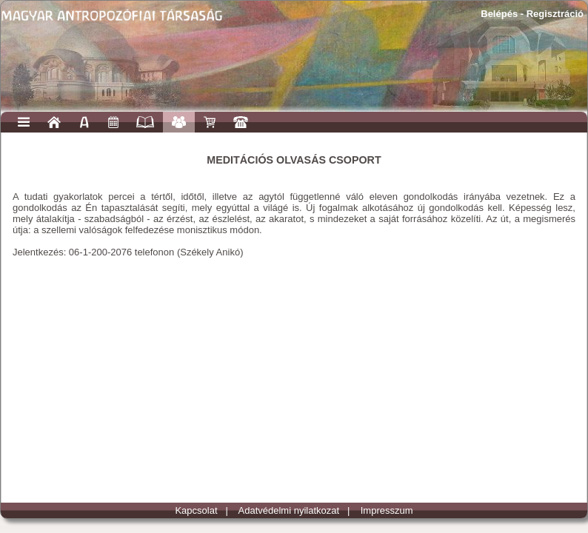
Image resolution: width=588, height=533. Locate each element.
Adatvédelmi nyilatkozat (289, 510)
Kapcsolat (196, 510)
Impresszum (387, 510)
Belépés (499, 13)
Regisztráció (555, 13)
